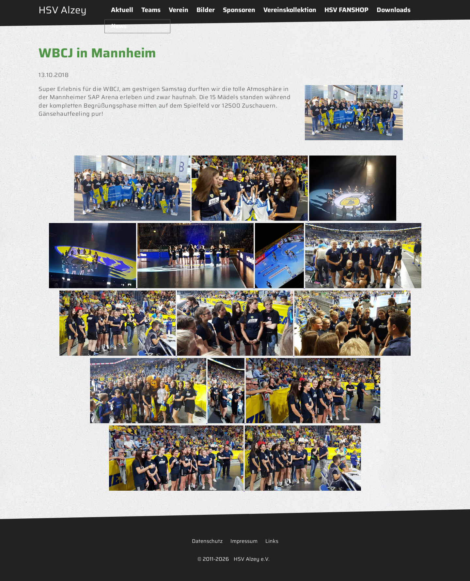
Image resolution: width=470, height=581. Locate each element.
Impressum (244, 541)
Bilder (205, 10)
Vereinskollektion (289, 10)
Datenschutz (207, 541)
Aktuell (122, 10)
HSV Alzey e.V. (252, 559)
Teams (151, 10)
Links (271, 541)
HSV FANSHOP (346, 10)
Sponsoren (239, 10)
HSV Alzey (62, 10)
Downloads (394, 10)
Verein (178, 10)
